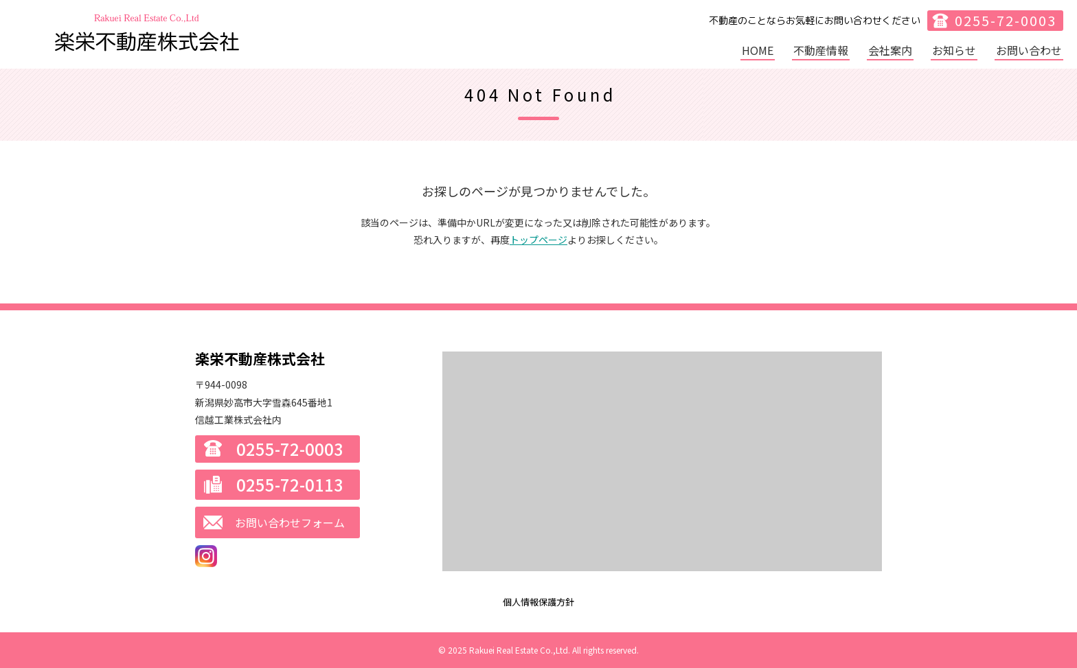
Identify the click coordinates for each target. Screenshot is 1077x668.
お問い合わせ (1029, 50)
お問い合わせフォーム (290, 522)
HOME (757, 50)
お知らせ (954, 50)
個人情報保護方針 (538, 601)
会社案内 (890, 50)
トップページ (538, 239)
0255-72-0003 (1005, 20)
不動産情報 (820, 50)
